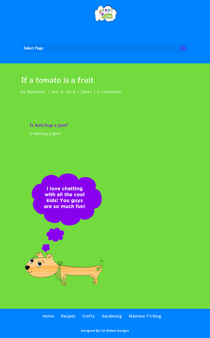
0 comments (109, 91)
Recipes (68, 316)
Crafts (88, 316)
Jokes (86, 91)
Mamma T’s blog (145, 316)
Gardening (112, 316)
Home (48, 316)
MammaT (36, 91)
